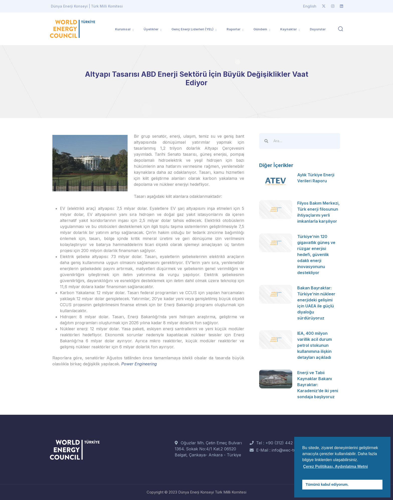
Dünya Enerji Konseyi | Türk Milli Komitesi (87, 6)
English (309, 6)
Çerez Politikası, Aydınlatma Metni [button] (335, 466)
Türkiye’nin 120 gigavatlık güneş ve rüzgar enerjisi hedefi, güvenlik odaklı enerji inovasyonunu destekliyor (316, 254)
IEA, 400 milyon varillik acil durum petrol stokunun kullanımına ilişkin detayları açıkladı (314, 345)
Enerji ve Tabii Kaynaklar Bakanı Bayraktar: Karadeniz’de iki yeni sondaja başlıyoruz (317, 384)
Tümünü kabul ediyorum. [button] (327, 484)
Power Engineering (139, 363)
